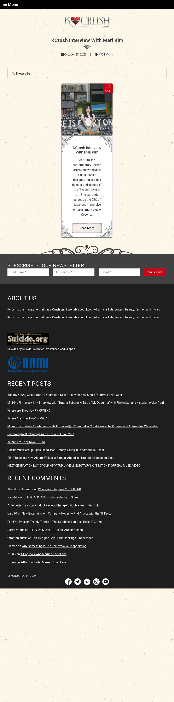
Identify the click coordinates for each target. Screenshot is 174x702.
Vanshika (13, 497)
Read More (87, 228)
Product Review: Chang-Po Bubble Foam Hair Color (67, 505)
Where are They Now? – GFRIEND (28, 410)
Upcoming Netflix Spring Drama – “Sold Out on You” (40, 434)
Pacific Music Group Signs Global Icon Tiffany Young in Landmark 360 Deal (55, 450)
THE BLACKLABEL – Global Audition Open (51, 497)
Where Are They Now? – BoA (26, 442)
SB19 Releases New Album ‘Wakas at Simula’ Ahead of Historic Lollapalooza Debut (61, 457)
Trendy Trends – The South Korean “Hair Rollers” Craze (66, 521)
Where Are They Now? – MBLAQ (28, 418)
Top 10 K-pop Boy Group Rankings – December (62, 538)
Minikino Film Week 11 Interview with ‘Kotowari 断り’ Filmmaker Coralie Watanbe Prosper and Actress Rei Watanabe (82, 426)
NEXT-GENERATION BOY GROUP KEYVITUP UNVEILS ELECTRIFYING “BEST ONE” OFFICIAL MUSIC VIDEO (73, 465)
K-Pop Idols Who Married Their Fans (43, 554)
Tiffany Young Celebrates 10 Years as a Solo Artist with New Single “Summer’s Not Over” (65, 394)
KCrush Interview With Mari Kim (87, 150)
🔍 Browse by (21, 73)
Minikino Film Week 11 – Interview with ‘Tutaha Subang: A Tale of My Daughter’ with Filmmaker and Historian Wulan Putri (85, 402)
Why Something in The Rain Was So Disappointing (54, 546)
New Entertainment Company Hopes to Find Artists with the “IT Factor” (68, 513)
